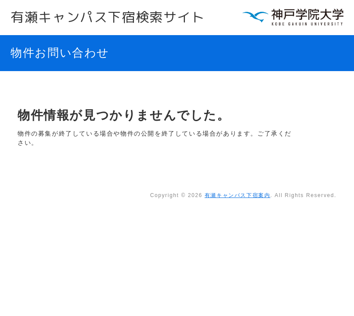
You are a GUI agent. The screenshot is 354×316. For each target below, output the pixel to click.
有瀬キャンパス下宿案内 (238, 195)
